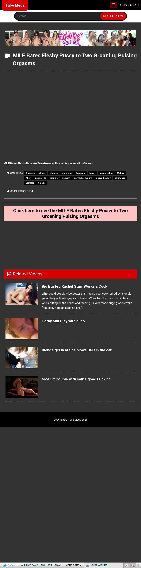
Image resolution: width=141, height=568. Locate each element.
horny (92, 173)
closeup (54, 173)
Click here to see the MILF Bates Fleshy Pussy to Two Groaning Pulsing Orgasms (71, 214)
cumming (67, 173)
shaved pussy (103, 178)
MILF (28, 178)
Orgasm (66, 178)
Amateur (30, 173)
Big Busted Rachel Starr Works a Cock (80, 288)
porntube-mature (83, 178)
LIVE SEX (129, 5)
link (138, 511)
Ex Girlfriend (25, 191)
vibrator (30, 183)
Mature (121, 173)
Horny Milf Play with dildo (67, 322)
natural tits (40, 178)
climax (42, 173)
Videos (42, 183)
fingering (80, 173)
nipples (54, 178)
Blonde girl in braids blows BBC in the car (82, 351)
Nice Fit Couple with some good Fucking (82, 380)
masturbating (106, 173)
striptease (120, 178)
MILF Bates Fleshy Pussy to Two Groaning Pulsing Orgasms (40, 163)
